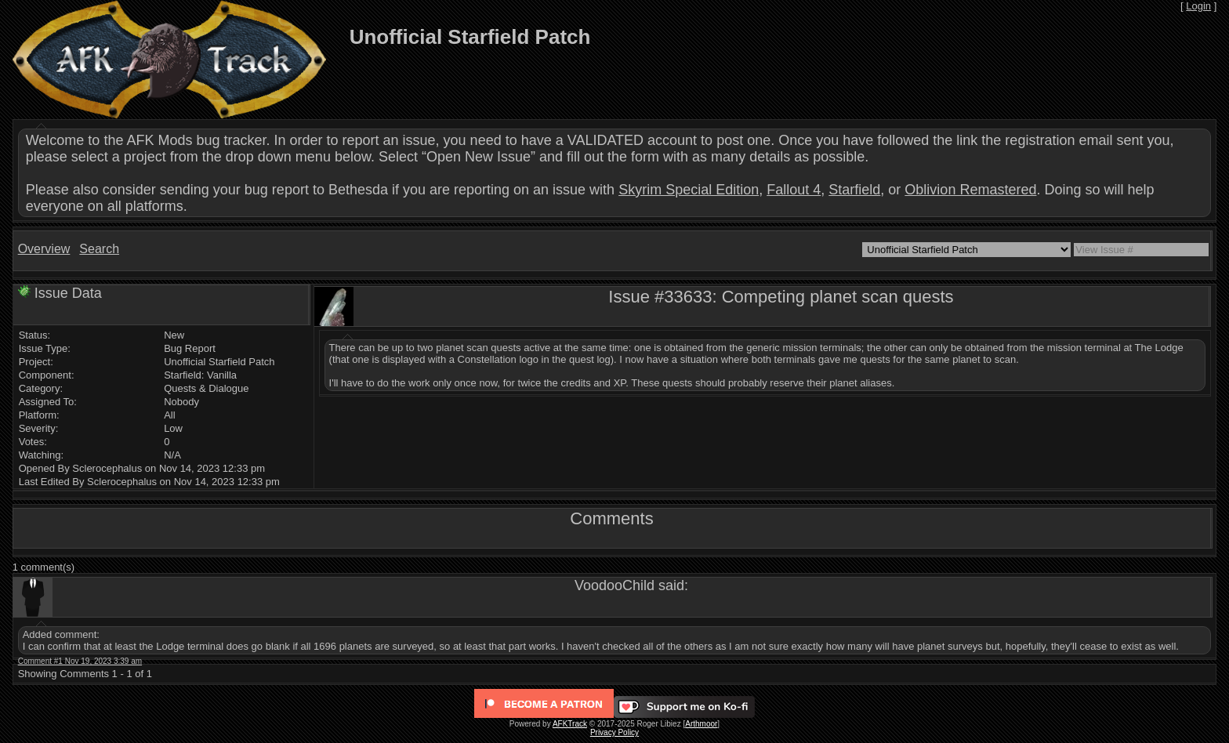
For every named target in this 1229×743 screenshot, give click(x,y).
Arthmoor (701, 723)
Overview (44, 249)
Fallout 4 (794, 190)
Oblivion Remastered (970, 190)
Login (1198, 6)
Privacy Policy (614, 732)
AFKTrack (570, 723)
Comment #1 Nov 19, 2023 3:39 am (80, 661)
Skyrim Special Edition (688, 190)
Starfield (854, 190)
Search (99, 249)
